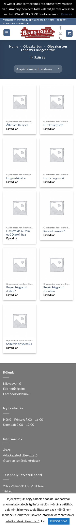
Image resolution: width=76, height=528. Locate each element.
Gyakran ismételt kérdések (21, 460)
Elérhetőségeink (14, 388)
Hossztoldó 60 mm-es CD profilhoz (18, 232)
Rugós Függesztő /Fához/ (16, 289)
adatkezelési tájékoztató (23, 521)
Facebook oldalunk (16, 394)
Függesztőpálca (16, 178)
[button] (6, 32)
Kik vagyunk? (12, 383)
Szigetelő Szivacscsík (19, 343)
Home (13, 46)
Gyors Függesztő (53, 178)
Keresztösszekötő (54, 231)
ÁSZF (7, 450)
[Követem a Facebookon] (60, 28)
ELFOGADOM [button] (58, 521)
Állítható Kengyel (17, 125)
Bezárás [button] (66, 14)
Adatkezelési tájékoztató (20, 455)
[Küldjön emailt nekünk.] (60, 33)
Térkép (7, 491)
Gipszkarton (32, 46)
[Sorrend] (38, 69)
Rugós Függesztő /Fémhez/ (53, 289)
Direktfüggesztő (53, 125)
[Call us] (60, 38)
